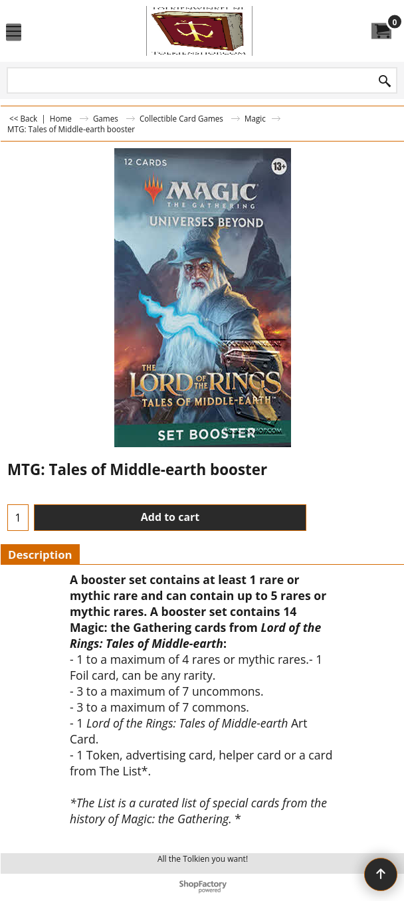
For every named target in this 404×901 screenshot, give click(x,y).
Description (40, 554)
